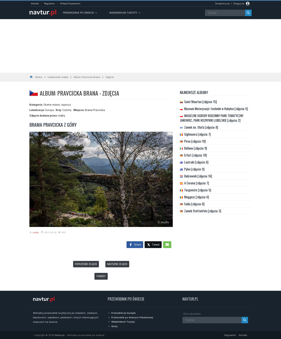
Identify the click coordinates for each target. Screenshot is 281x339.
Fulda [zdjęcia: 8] (194, 204)
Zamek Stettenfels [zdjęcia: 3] (202, 211)
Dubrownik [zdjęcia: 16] (198, 176)
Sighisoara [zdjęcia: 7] (197, 134)
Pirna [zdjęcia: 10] (195, 141)
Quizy (114, 326)
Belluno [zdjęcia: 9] (195, 148)
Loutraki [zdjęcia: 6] (196, 162)
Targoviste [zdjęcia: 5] (197, 190)
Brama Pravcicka (95, 110)
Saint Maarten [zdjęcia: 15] (200, 101)
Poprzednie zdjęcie (86, 264)
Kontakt (35, 3)
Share (135, 245)
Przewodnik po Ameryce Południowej (132, 317)
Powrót (101, 276)
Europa (49, 110)
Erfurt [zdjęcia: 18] (195, 155)
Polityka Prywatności (70, 3)
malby (61, 115)
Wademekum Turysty (123, 321)
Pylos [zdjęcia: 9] (194, 169)
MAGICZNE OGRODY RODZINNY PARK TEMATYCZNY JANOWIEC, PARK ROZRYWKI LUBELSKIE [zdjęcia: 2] (211, 118)
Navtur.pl (60, 335)
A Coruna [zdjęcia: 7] (196, 183)
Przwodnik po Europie (123, 312)
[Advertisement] (140, 46)
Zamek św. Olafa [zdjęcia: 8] (201, 127)
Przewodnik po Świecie (80, 12)
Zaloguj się (238, 3)
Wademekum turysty (125, 12)
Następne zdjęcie (117, 264)
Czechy (67, 110)
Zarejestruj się (222, 3)
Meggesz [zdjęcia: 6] (196, 197)
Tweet (153, 245)
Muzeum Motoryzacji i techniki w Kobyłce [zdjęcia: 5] (216, 108)
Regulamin (49, 3)
